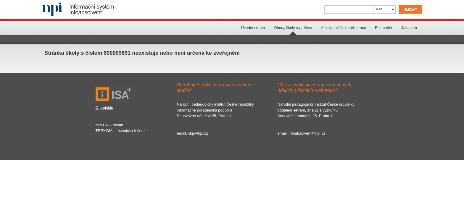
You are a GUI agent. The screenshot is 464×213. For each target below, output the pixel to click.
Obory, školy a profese (293, 27)
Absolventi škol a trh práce (343, 27)
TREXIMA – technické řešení (120, 130)
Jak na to (409, 27)
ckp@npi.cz (198, 133)
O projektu (104, 107)
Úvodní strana (253, 27)
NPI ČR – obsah (109, 125)
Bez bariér (383, 27)
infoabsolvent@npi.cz (307, 133)
